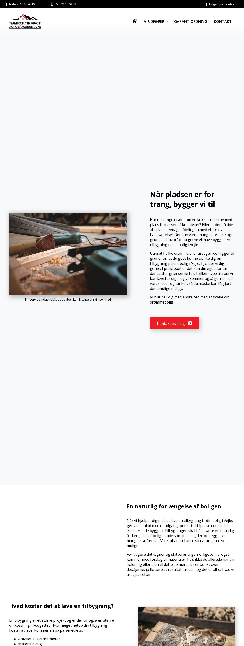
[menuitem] (135, 21)
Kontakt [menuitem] (223, 21)
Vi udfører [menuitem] (154, 21)
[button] (167, 21)
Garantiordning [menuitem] (190, 21)
